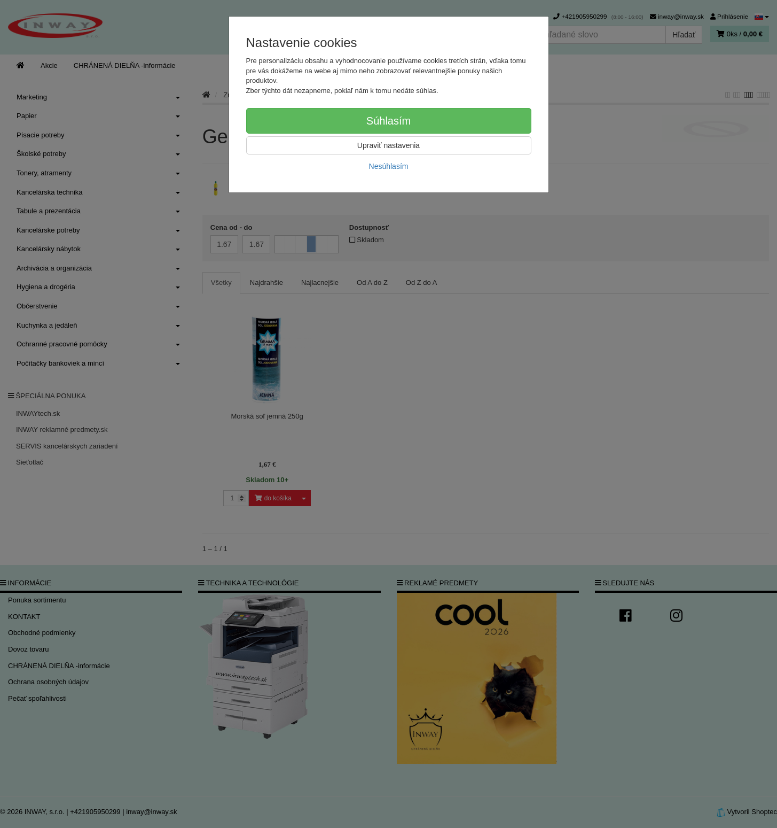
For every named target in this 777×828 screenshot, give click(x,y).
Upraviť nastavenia (388, 145)
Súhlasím (388, 121)
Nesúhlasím (389, 166)
